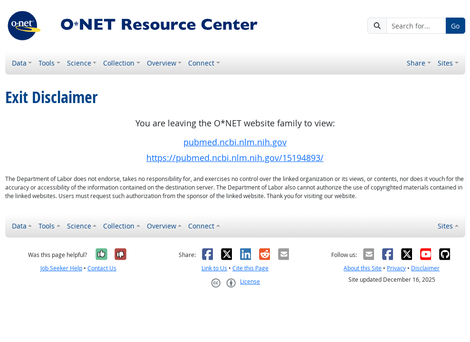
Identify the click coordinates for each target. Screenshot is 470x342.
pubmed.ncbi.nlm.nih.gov (235, 142)
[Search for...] (416, 26)
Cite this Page (250, 268)
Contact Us (101, 268)
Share (416, 62)
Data (19, 62)
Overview (161, 62)
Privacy (396, 268)
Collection (118, 62)
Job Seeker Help (61, 268)
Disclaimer (425, 268)
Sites (445, 62)
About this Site (363, 268)
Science (79, 62)
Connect (201, 62)
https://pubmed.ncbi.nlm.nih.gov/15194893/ (235, 157)
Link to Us (214, 268)
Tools (46, 62)
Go (455, 25)
